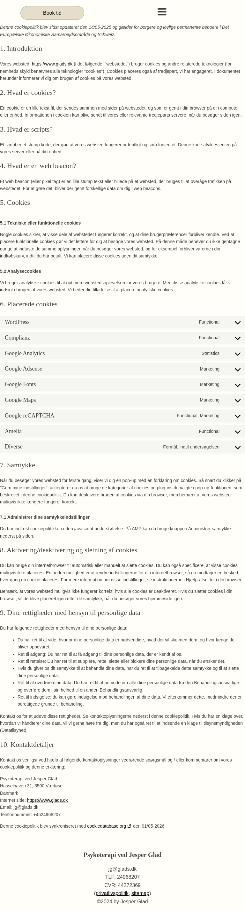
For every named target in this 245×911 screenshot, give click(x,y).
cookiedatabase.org (106, 826)
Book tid (52, 13)
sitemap (140, 893)
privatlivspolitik (112, 893)
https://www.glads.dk (52, 64)
